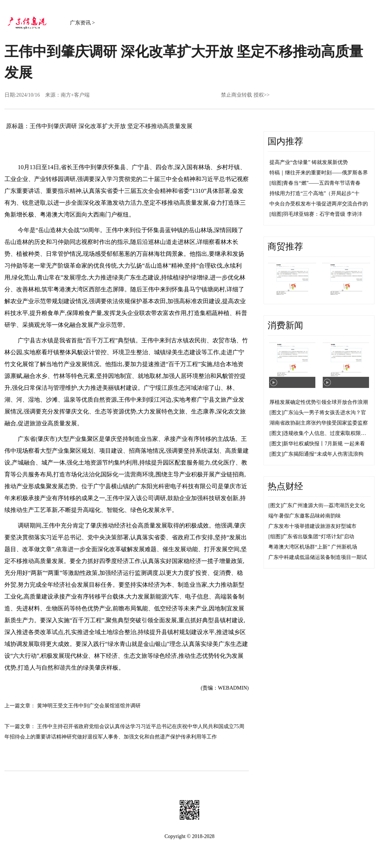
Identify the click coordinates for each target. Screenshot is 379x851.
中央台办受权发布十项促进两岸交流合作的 (318, 204)
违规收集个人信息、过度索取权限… (324, 433)
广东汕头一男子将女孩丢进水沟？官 (324, 412)
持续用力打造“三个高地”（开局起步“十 (314, 193)
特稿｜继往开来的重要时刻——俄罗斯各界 (318, 172)
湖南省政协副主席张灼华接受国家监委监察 (318, 423)
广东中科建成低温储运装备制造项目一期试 (317, 557)
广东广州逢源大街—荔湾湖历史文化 (323, 505)
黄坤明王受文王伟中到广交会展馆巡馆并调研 (89, 705)
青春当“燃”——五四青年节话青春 (321, 183)
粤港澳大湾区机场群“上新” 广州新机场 (312, 547)
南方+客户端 (75, 95)
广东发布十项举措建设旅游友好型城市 (312, 526)
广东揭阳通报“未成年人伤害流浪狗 (323, 454)
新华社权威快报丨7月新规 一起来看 (324, 443)
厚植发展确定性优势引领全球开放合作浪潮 (318, 402)
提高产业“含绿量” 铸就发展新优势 (308, 162)
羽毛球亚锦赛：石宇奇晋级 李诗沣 (322, 214)
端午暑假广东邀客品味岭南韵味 (304, 516)
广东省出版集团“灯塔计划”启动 (318, 536)
